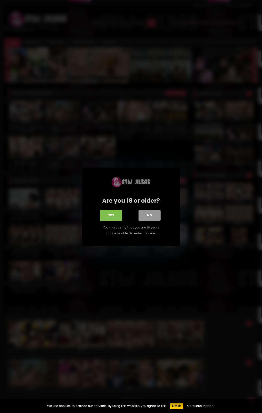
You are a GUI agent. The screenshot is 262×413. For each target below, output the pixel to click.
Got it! (176, 406)
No (149, 215)
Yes (111, 215)
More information (200, 406)
